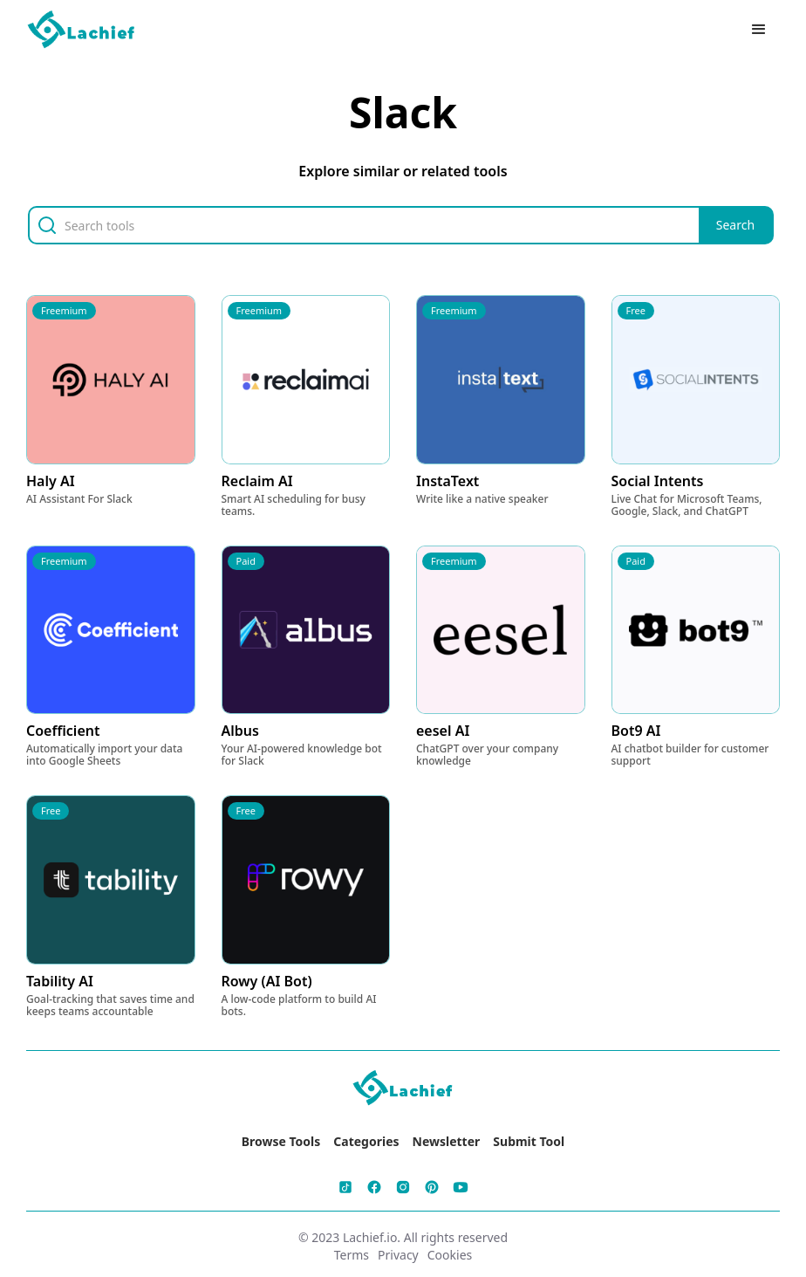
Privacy (398, 1254)
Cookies (449, 1254)
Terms (351, 1254)
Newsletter (447, 1141)
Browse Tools (281, 1141)
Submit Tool (528, 1141)
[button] (759, 30)
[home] (82, 30)
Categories (366, 1141)
